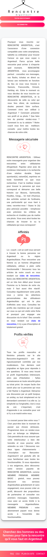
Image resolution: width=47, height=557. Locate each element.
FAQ (12, 554)
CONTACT (40, 554)
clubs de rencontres (30, 276)
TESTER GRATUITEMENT (22, 18)
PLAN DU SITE (28, 554)
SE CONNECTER (22, 24)
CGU (18, 554)
